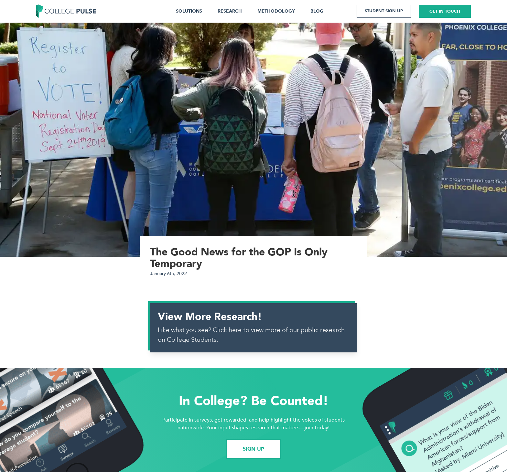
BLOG (316, 11)
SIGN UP (253, 449)
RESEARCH (230, 11)
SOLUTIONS (189, 11)
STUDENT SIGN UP (384, 11)
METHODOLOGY (276, 11)
